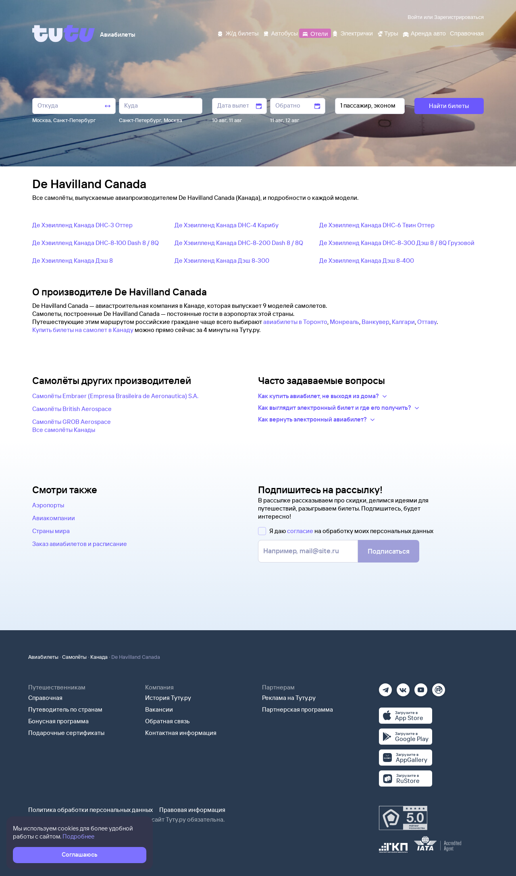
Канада (99, 657)
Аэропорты (48, 505)
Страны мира (51, 531)
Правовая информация (192, 810)
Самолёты (74, 657)
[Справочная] (467, 32)
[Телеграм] (385, 687)
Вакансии (159, 709)
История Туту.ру (168, 698)
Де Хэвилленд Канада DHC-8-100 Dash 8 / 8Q (95, 243)
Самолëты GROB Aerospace (71, 422)
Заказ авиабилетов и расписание (79, 544)
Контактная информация (180, 733)
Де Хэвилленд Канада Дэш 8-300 (222, 260)
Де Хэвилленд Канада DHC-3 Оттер (82, 225)
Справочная (45, 698)
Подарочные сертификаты (66, 733)
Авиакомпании (53, 518)
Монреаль (344, 322)
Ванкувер (375, 322)
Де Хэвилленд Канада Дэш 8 (72, 260)
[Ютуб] (420, 687)
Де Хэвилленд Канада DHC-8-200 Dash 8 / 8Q (239, 243)
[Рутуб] (438, 687)
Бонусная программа (58, 721)
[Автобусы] (280, 32)
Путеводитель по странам (65, 709)
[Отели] (315, 32)
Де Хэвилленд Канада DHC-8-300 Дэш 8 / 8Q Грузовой (396, 243)
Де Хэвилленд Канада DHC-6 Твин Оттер (377, 225)
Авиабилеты (43, 657)
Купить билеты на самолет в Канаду (82, 330)
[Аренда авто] (424, 32)
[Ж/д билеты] (237, 32)
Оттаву (427, 322)
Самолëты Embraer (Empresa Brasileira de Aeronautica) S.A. (115, 396)
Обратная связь (167, 721)
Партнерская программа (297, 709)
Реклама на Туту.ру (289, 698)
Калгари (403, 322)
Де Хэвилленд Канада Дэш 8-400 (366, 260)
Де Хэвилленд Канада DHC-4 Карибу (227, 225)
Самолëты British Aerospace (72, 409)
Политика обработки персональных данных (90, 810)
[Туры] (387, 32)
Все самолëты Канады (63, 430)
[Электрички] (352, 32)
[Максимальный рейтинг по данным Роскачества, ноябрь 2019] (403, 818)
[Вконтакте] (403, 687)
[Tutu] (63, 33)
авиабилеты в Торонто (295, 322)
